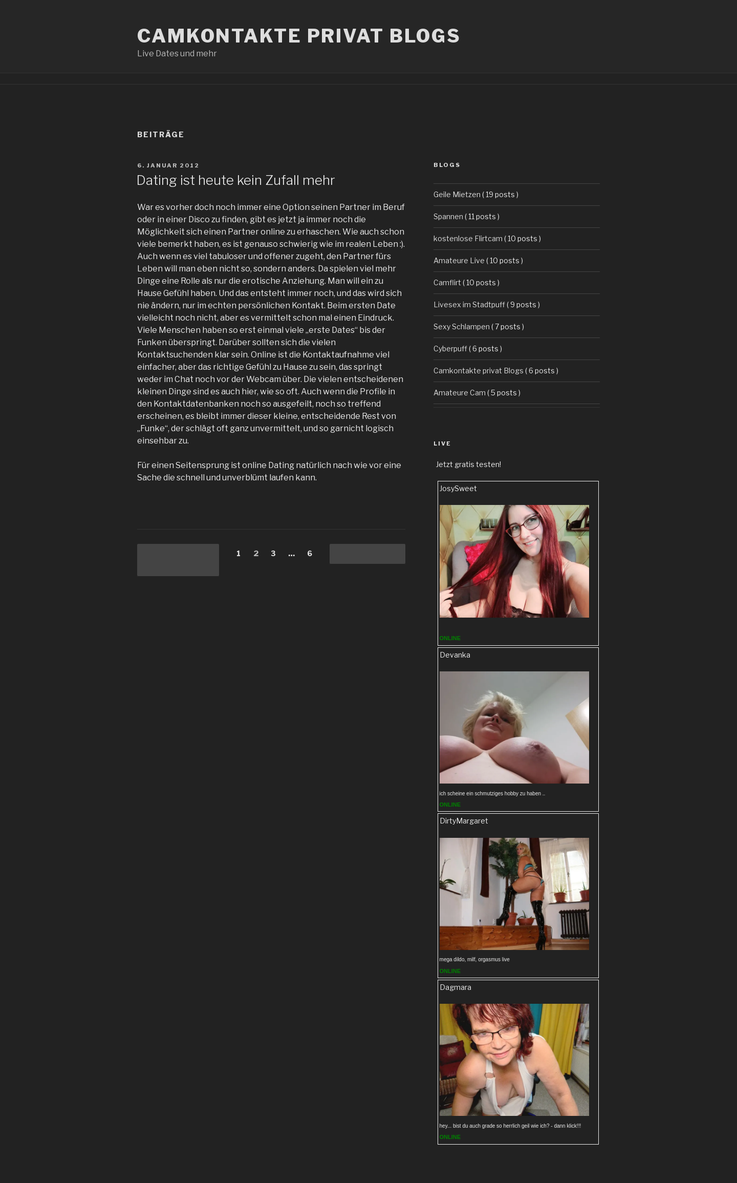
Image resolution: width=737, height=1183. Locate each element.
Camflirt (447, 282)
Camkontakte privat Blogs (299, 36)
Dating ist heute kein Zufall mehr (235, 180)
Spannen (448, 216)
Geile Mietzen (457, 194)
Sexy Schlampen (461, 326)
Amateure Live (459, 260)
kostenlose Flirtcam (468, 238)
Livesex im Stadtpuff (469, 304)
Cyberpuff (450, 348)
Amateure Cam (459, 392)
